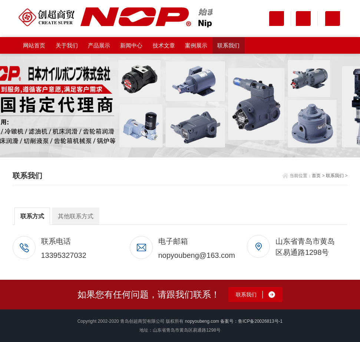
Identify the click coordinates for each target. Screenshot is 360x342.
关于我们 (67, 45)
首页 (316, 175)
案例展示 (196, 45)
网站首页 (34, 45)
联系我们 (228, 45)
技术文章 (164, 45)
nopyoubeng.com (202, 321)
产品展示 (99, 45)
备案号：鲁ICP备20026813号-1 (251, 321)
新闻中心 (131, 45)
